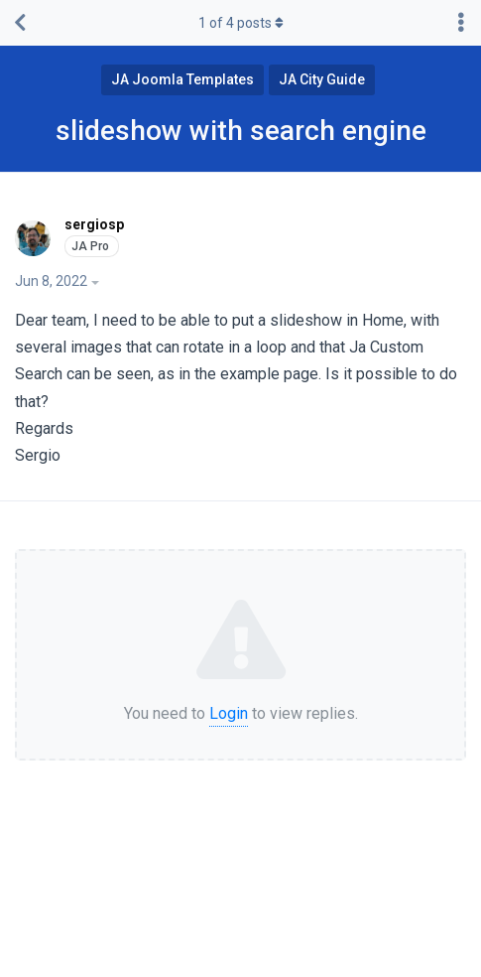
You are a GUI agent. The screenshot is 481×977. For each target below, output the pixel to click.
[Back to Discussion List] (20, 23)
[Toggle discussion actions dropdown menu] (461, 23)
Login (228, 713)
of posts (241, 23)
